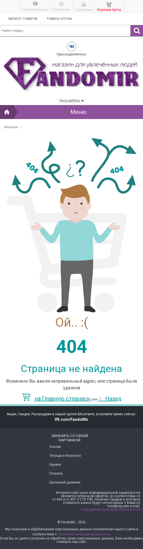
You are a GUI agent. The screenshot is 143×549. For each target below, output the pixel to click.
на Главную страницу (57, 398)
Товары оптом (59, 19)
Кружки (55, 465)
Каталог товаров (22, 19)
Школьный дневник (64, 482)
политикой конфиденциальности (84, 534)
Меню (78, 112)
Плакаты (56, 473)
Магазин (11, 127)
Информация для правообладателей (110, 509)
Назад (109, 398)
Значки (55, 447)
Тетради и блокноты (65, 456)
